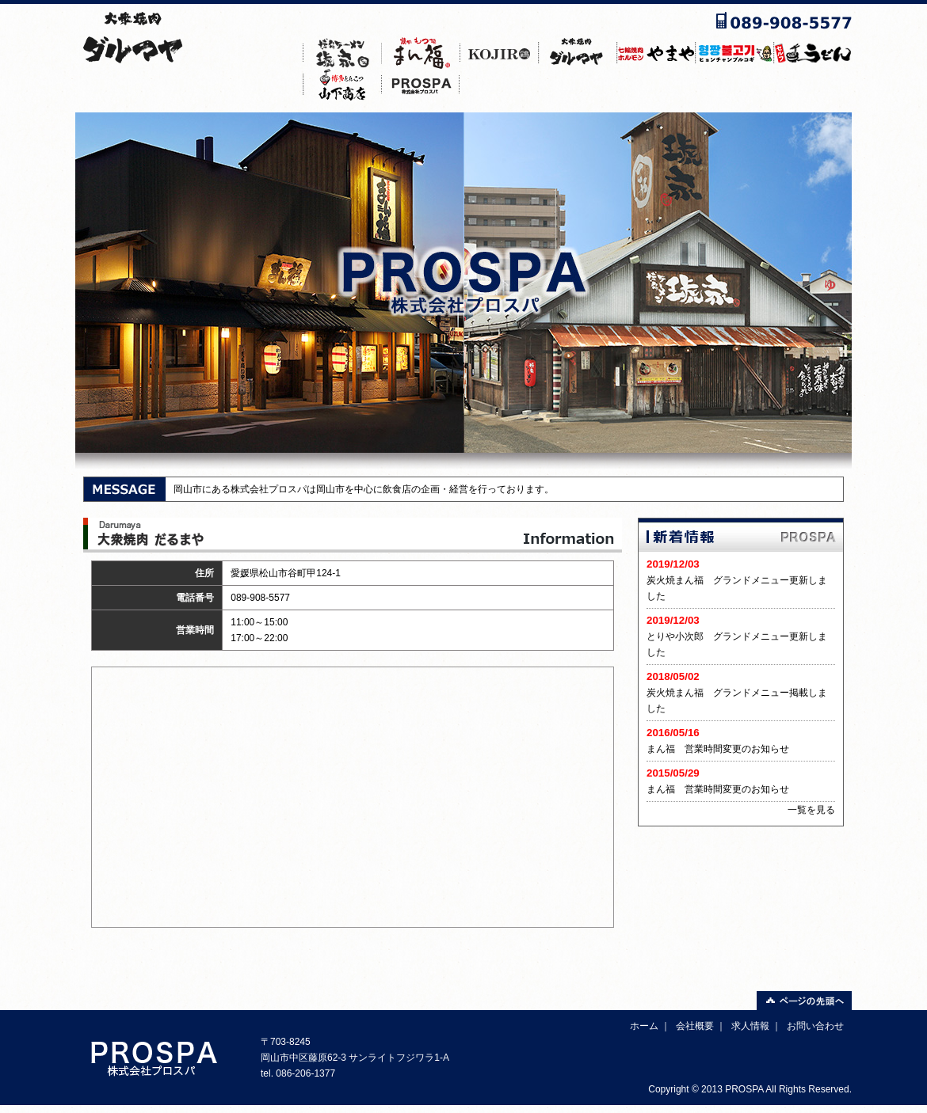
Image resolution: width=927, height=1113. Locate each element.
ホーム (644, 1025)
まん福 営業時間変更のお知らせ (718, 748)
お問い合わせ (815, 1025)
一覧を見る (811, 809)
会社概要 (695, 1025)
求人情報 (750, 1025)
